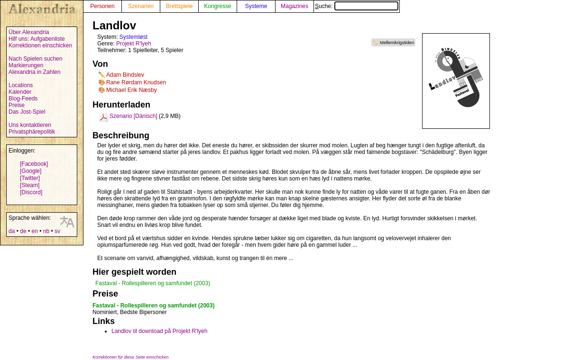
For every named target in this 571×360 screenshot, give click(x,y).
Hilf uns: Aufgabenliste (37, 39)
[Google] (30, 171)
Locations (21, 85)
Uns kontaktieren (30, 125)
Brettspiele (179, 6)
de (23, 231)
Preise (17, 105)
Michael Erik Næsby (131, 90)
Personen (102, 6)
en (34, 231)
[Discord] (31, 192)
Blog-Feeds (23, 98)
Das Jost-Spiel (27, 111)
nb (46, 231)
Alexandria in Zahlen (34, 72)
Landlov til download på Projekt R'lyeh (159, 331)
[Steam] (29, 185)
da (12, 231)
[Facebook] (34, 164)
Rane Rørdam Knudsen (136, 82)
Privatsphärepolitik (32, 131)
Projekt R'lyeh (133, 43)
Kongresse (217, 6)
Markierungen (26, 65)
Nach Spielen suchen (35, 58)
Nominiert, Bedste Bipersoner (129, 312)
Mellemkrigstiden (397, 42)
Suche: (356, 6)
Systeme (256, 6)
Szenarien (141, 6)
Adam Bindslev (125, 75)
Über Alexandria (29, 32)
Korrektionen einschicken (40, 45)
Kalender (20, 92)
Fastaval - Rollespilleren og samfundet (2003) (152, 283)
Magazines (294, 6)
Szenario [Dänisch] (133, 116)
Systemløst (133, 37)
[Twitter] (30, 178)
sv (57, 231)
